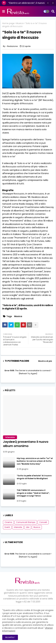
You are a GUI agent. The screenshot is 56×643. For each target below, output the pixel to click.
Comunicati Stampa (25, 522)
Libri (27, 527)
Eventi (7, 527)
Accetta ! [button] (10, 637)
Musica (19, 23)
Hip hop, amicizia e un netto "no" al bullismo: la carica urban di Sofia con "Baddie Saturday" (35, 461)
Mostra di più (45, 361)
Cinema (8, 522)
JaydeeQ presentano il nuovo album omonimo (25, 444)
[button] (48, 3)
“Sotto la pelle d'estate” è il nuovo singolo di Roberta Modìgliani (34, 477)
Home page (8, 23)
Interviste (18, 527)
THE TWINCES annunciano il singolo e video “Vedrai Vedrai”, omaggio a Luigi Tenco (33, 493)
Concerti (43, 522)
